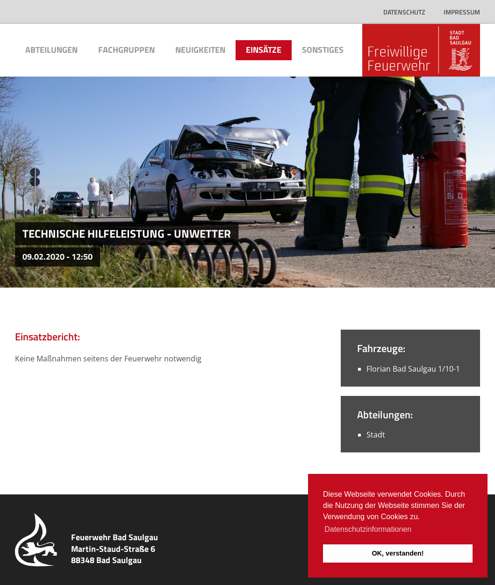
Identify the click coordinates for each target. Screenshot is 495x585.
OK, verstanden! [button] (397, 553)
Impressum (462, 12)
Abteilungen (51, 49)
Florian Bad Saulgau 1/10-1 (413, 369)
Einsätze (263, 49)
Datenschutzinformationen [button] (367, 529)
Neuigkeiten (200, 49)
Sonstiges (323, 49)
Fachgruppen (126, 49)
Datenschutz (404, 12)
